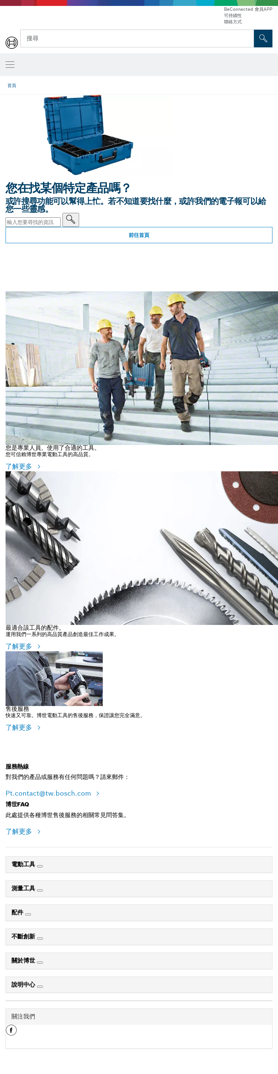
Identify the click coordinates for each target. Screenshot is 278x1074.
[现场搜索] (263, 38)
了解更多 (20, 466)
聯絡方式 (233, 21)
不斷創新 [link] (24, 936)
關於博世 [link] (24, 960)
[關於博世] (40, 962)
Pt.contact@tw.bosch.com (49, 793)
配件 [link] (18, 912)
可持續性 (233, 15)
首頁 (11, 85)
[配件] (28, 914)
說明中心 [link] (24, 984)
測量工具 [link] (24, 888)
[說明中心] (40, 987)
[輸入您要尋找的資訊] (70, 220)
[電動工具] (40, 866)
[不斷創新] (40, 938)
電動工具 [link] (24, 864)
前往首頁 (139, 235)
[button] (11, 1033)
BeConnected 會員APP (248, 9)
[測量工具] (40, 890)
